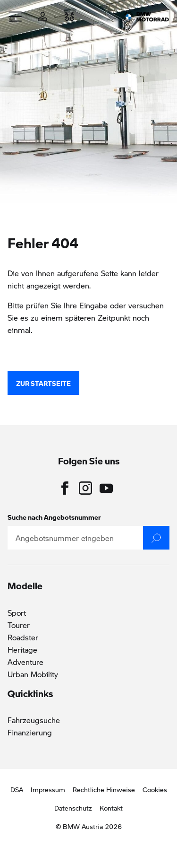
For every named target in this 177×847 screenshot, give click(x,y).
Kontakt (111, 807)
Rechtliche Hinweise (104, 789)
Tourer (19, 625)
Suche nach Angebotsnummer (54, 517)
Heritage (22, 649)
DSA (16, 789)
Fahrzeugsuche (34, 720)
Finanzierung (30, 732)
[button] (15, 16)
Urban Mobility (33, 674)
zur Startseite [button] (43, 383)
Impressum (48, 789)
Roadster (23, 637)
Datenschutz (73, 807)
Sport (17, 612)
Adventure (25, 661)
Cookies (155, 789)
